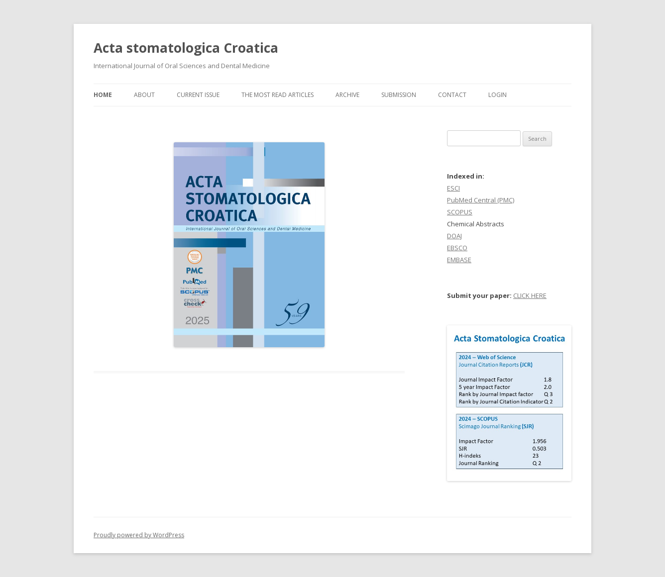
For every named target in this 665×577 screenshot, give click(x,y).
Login (497, 95)
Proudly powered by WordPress (139, 535)
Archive (347, 95)
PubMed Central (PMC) (480, 199)
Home (103, 95)
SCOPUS (459, 211)
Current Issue (198, 95)
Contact (452, 95)
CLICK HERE (530, 295)
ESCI (453, 188)
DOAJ (454, 235)
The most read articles (277, 95)
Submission (398, 95)
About (144, 95)
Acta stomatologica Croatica (186, 48)
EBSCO (457, 247)
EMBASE (459, 259)
